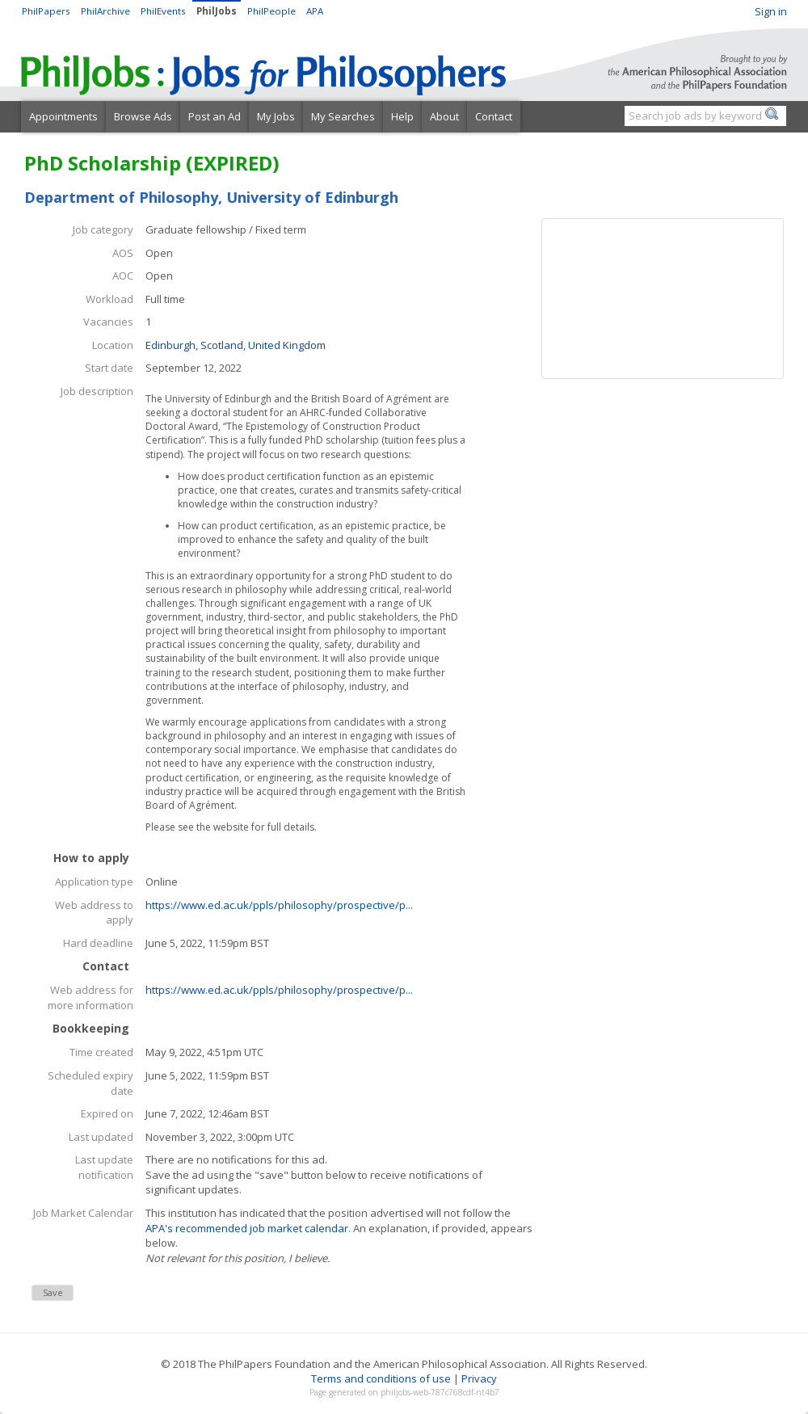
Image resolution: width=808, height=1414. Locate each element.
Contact (493, 116)
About (444, 116)
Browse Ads (143, 116)
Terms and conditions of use (381, 1378)
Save (53, 1292)
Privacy (479, 1378)
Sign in (771, 11)
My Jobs (276, 116)
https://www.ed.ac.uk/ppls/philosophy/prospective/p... (279, 905)
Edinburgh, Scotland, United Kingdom (235, 345)
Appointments (63, 116)
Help (402, 116)
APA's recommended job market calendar (246, 1228)
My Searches (343, 116)
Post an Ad (214, 116)
